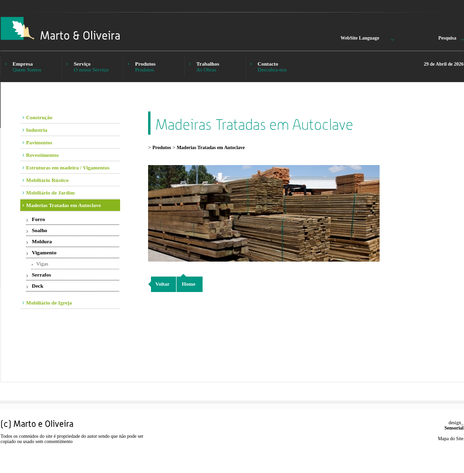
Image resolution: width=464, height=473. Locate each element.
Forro (38, 219)
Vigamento (44, 252)
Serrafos (41, 275)
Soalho (39, 230)
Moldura (42, 241)
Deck (37, 286)
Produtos (161, 147)
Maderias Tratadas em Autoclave (211, 147)
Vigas (42, 263)
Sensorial (454, 428)
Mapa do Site (451, 438)
